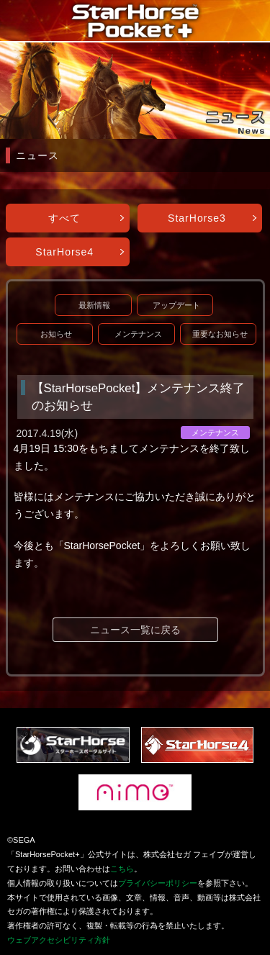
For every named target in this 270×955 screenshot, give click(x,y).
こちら (122, 868)
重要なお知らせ (220, 334)
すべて (64, 218)
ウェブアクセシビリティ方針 (58, 940)
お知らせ (56, 334)
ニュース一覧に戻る (135, 629)
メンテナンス (138, 334)
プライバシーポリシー (157, 883)
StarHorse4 (64, 252)
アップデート (176, 305)
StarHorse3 (197, 218)
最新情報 (94, 305)
